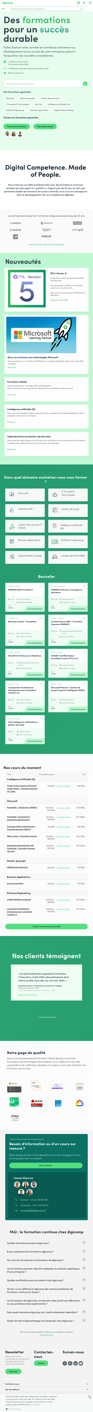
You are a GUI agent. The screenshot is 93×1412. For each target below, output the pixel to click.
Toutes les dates (63, 786)
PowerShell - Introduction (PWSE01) (22, 807)
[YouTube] (81, 1363)
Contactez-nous (46, 1334)
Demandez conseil (45, 126)
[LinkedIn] (75, 1363)
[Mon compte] (78, 3)
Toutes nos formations (16, 126)
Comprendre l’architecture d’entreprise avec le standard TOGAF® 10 (19, 912)
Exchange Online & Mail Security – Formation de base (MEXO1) (21, 828)
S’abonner (13, 1371)
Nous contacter (45, 1165)
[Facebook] (65, 1363)
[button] (32, 1409)
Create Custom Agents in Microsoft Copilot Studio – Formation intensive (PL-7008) (22, 788)
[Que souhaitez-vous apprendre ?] (46, 83)
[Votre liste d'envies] (84, 3)
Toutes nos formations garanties (46, 926)
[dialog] (46, 1403)
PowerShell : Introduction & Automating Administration (18, 818)
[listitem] (46, 1243)
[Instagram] (70, 1363)
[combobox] (89, 1396)
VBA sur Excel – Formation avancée (22, 836)
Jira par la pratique (15, 883)
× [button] (90, 1398)
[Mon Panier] (90, 3)
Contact (41, 1363)
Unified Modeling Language (19, 899)
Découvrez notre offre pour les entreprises (46, 244)
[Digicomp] (7, 3)
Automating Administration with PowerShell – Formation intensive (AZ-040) (21, 848)
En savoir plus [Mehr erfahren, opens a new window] (35, 1405)
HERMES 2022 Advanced (17, 867)
